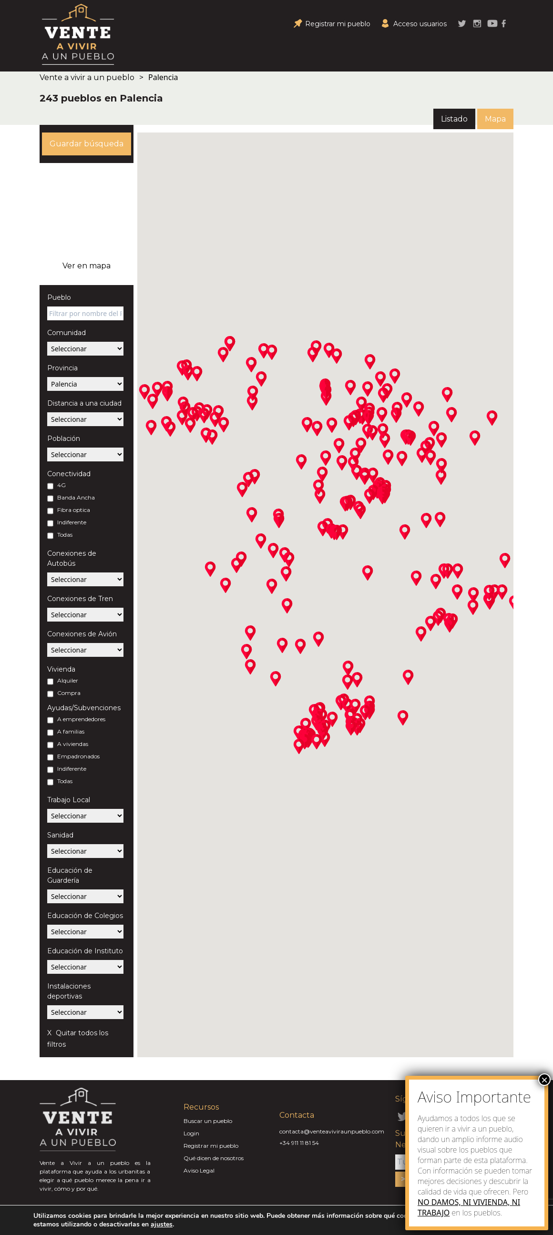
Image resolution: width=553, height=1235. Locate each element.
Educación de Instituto (85, 951)
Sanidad (60, 835)
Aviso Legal (199, 1170)
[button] (167, 393)
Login (191, 1133)
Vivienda (61, 669)
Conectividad (69, 474)
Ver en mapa (86, 265)
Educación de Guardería (69, 875)
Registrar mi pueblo (211, 1145)
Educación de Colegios (85, 915)
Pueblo (59, 297)
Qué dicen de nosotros (214, 1158)
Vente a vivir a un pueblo (87, 77)
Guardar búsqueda (86, 143)
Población (63, 438)
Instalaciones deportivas (69, 991)
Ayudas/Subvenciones (84, 708)
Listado (454, 118)
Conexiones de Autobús (71, 558)
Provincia (62, 368)
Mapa (495, 118)
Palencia (163, 77)
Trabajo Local (68, 800)
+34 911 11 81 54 (299, 1142)
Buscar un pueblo (208, 1120)
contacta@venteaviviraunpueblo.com (331, 1131)
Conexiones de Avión (82, 634)
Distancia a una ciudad (84, 403)
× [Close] (544, 1079)
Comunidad (66, 332)
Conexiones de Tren (80, 598)
